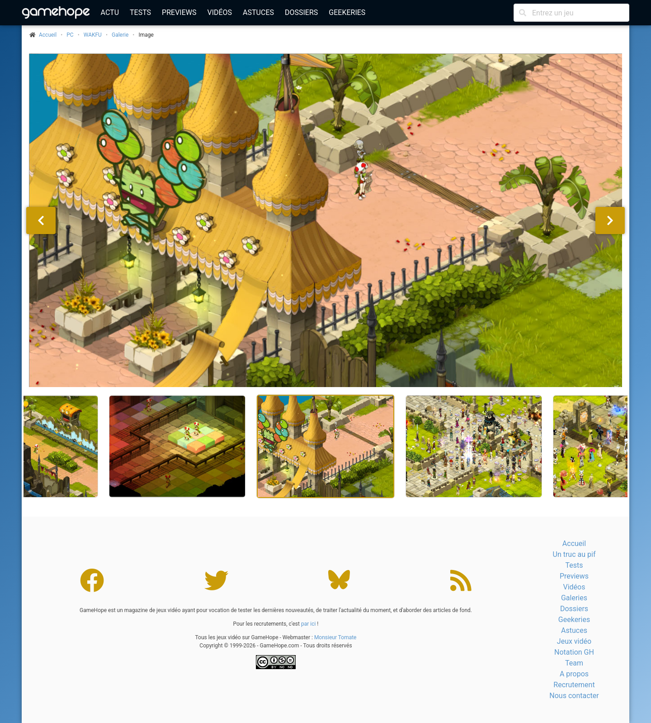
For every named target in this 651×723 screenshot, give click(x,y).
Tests (140, 12)
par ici (308, 624)
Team (574, 663)
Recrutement (573, 684)
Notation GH (574, 652)
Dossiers (301, 12)
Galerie (120, 35)
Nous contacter (574, 695)
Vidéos (219, 12)
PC (69, 35)
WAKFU (93, 35)
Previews (179, 12)
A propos (574, 674)
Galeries (574, 598)
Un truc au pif (574, 554)
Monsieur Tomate (335, 637)
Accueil (574, 543)
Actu (110, 12)
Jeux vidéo (574, 641)
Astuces (258, 12)
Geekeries (347, 12)
